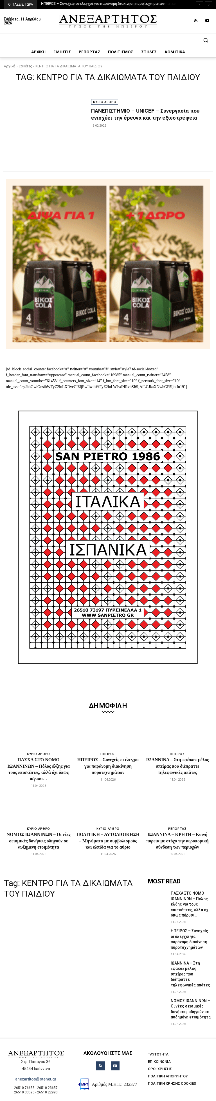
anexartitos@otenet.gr (36, 1061)
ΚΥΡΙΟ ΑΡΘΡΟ (104, 102)
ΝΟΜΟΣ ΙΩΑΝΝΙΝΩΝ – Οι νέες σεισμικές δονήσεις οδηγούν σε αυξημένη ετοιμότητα (39, 840)
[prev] (199, 4)
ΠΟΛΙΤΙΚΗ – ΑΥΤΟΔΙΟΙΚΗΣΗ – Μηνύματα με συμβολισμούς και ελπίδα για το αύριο (108, 840)
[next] (208, 4)
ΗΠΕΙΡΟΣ (108, 753)
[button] (108, 40)
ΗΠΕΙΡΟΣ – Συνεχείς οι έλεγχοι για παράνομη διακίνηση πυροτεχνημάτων (103, 3)
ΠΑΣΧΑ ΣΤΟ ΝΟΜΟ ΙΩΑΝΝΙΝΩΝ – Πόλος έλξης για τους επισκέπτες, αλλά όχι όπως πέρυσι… (188, 902)
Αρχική (9, 66)
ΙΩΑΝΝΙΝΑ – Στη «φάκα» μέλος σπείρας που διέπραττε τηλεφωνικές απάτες (177, 766)
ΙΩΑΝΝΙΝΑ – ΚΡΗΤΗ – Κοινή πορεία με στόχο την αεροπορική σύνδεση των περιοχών (178, 840)
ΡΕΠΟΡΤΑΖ (177, 828)
